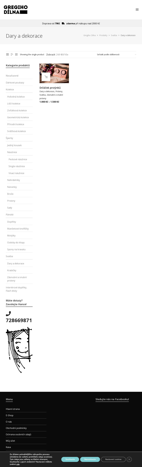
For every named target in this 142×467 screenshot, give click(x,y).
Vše (66, 54)
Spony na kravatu (16, 249)
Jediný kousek (14, 145)
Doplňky (11, 221)
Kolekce (10, 89)
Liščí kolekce (13, 103)
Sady (9, 207)
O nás (9, 421)
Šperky (9, 138)
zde (17, 464)
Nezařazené (12, 75)
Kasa (8, 447)
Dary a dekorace (47, 91)
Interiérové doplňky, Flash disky (16, 289)
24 (57, 54)
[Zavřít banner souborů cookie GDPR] (129, 459)
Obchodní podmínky (16, 428)
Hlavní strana (13, 409)
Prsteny (58, 91)
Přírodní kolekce (15, 124)
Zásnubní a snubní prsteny (17, 279)
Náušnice (12, 152)
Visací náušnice (16, 173)
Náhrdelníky (13, 180)
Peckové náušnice (18, 159)
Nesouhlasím (90, 459)
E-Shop (9, 415)
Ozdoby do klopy (16, 242)
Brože (10, 193)
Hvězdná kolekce (16, 96)
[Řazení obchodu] (116, 54)
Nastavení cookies (113, 459)
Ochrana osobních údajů (18, 434)
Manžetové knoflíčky (18, 228)
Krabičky (11, 270)
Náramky (12, 186)
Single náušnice (17, 166)
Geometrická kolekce (18, 117)
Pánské (9, 214)
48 (61, 54)
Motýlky (11, 235)
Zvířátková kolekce (17, 110)
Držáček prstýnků (50, 87)
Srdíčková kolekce (16, 131)
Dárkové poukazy (15, 82)
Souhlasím (70, 459)
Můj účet (10, 440)
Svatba (43, 94)
